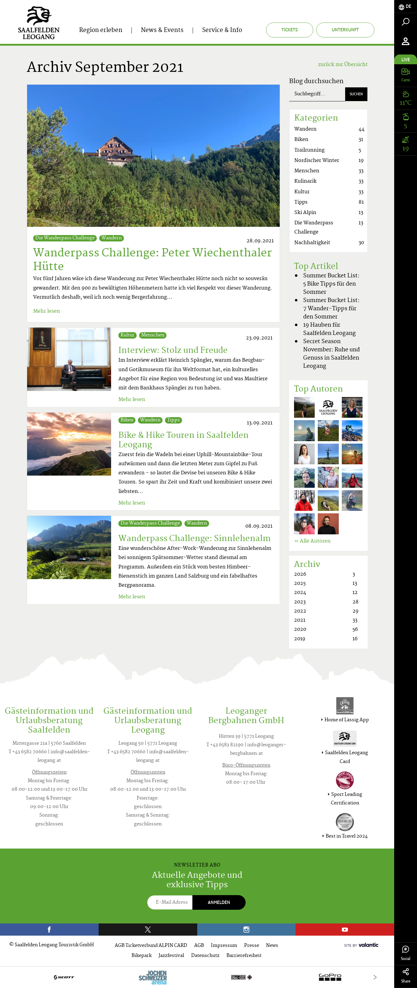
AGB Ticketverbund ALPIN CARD (151, 946)
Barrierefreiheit (243, 956)
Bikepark (141, 956)
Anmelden (219, 902)
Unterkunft (345, 30)
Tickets (290, 30)
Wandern (111, 238)
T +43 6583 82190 (225, 745)
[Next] (375, 977)
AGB (199, 946)
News (272, 946)
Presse (251, 946)
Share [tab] (405, 976)
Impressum (224, 946)
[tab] (405, 6)
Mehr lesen (46, 311)
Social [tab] (405, 953)
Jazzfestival (171, 956)
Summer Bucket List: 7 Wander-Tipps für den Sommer (331, 309)
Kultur (128, 335)
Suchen (356, 94)
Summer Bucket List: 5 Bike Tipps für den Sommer (331, 284)
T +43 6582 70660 (28, 752)
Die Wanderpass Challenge (65, 238)
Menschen (152, 335)
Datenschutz (205, 956)
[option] (197, 977)
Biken (127, 420)
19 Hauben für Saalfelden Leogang (329, 329)
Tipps (173, 420)
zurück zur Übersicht (343, 65)
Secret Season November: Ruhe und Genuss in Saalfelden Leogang (331, 354)
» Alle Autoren (312, 541)
